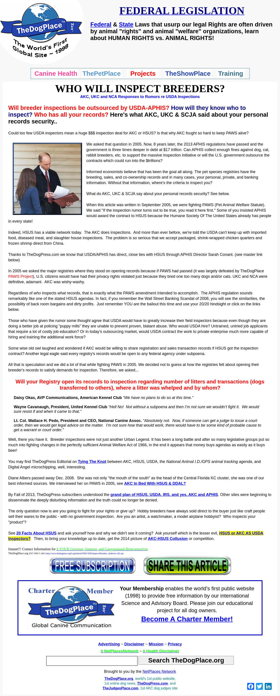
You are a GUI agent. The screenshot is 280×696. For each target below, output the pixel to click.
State (126, 24)
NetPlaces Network (159, 671)
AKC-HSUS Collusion (168, 538)
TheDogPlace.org (118, 678)
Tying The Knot (92, 461)
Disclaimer (134, 644)
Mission (156, 644)
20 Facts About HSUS (36, 533)
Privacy (175, 644)
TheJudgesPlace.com (120, 688)
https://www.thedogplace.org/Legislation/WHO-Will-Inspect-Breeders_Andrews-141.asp (85, 553)
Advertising (109, 644)
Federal (100, 24)
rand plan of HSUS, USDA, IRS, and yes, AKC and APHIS (165, 494)
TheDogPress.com (152, 683)
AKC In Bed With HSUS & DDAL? (155, 483)
